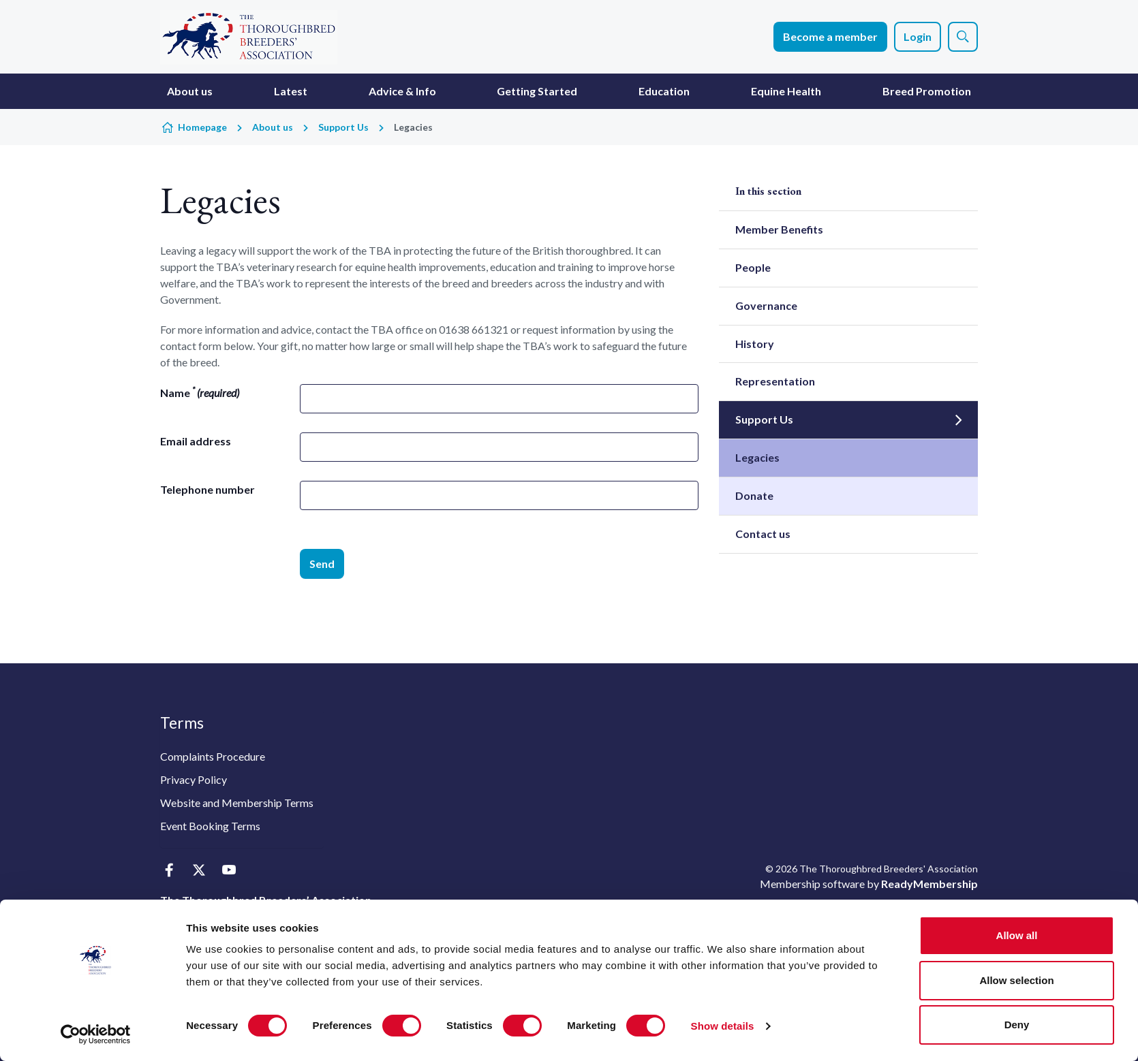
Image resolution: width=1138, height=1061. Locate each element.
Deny (1017, 1024)
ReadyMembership (929, 883)
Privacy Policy (193, 779)
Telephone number (207, 489)
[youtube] (228, 869)
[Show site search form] (963, 37)
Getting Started (537, 90)
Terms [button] (182, 722)
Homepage (202, 127)
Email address (195, 440)
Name (199, 392)
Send (322, 563)
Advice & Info (402, 90)
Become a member (830, 36)
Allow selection (1016, 980)
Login (918, 36)
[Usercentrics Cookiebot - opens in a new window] (95, 1034)
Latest (290, 90)
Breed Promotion (926, 90)
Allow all (1017, 935)
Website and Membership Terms (236, 802)
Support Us (343, 127)
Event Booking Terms (210, 825)
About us (190, 90)
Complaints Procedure (212, 756)
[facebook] (168, 869)
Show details (722, 1026)
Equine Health (786, 90)
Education (664, 90)
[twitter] (198, 869)
